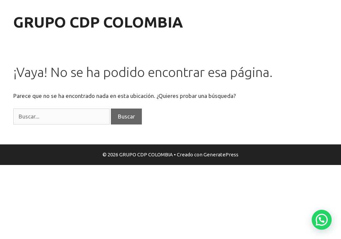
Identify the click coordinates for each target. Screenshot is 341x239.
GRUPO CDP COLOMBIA (98, 22)
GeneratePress (220, 154)
